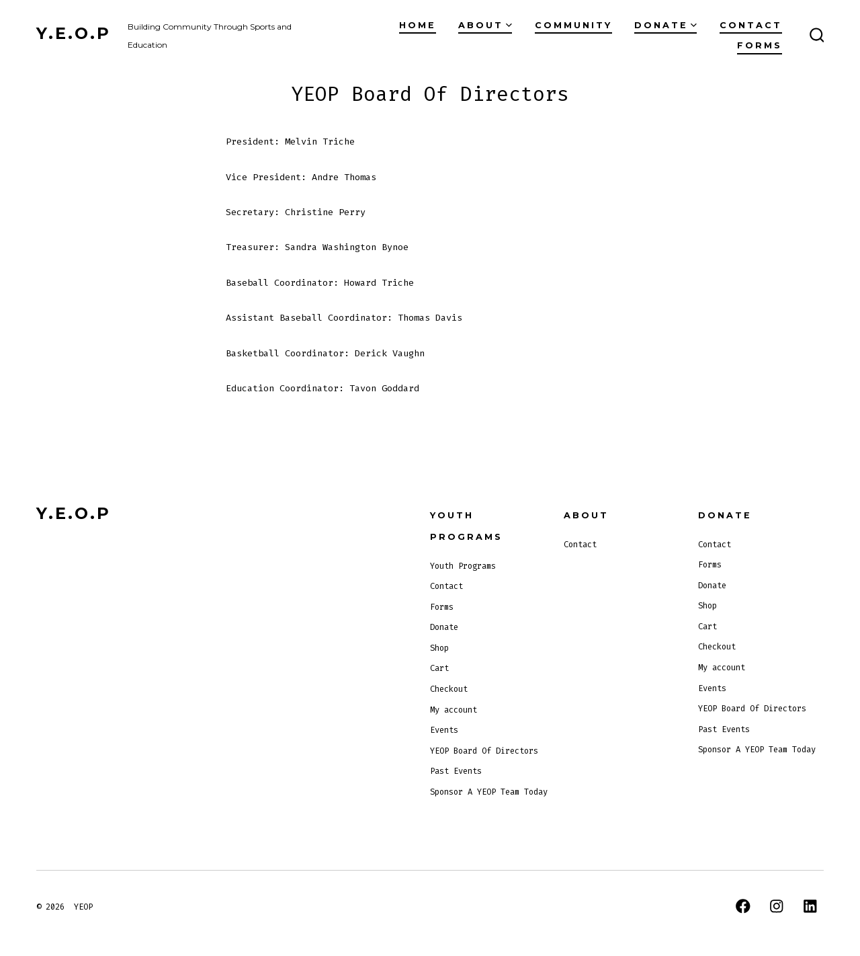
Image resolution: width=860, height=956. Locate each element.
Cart (439, 668)
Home (417, 25)
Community (573, 25)
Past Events (456, 771)
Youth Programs (463, 566)
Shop (439, 648)
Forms (759, 45)
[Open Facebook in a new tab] (743, 906)
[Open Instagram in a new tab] (777, 906)
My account (453, 710)
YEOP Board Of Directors (484, 751)
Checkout (449, 689)
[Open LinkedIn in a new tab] (810, 906)
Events (444, 730)
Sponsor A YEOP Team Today (489, 792)
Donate (665, 25)
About (485, 25)
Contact (751, 25)
